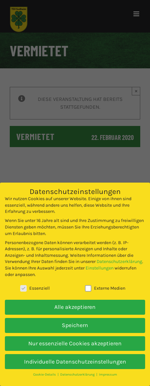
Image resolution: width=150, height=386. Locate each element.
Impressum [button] (108, 374)
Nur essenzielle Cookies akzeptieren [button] (75, 343)
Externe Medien (105, 288)
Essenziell (35, 288)
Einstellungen (100, 268)
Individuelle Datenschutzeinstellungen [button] (75, 361)
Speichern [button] (75, 325)
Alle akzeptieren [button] (75, 307)
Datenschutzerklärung (119, 261)
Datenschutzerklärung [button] (78, 374)
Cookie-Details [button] (45, 374)
